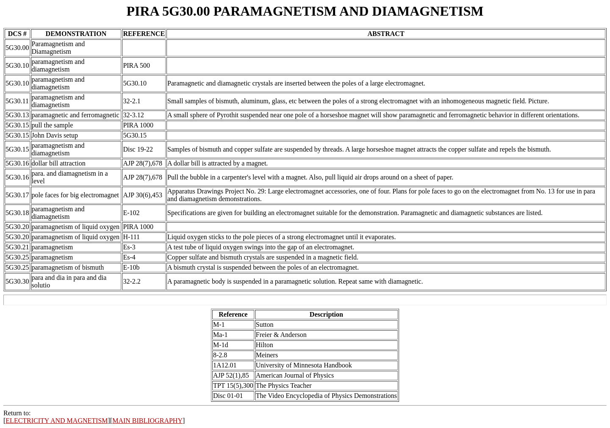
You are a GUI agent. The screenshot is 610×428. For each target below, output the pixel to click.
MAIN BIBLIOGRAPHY (147, 420)
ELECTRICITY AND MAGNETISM (57, 420)
